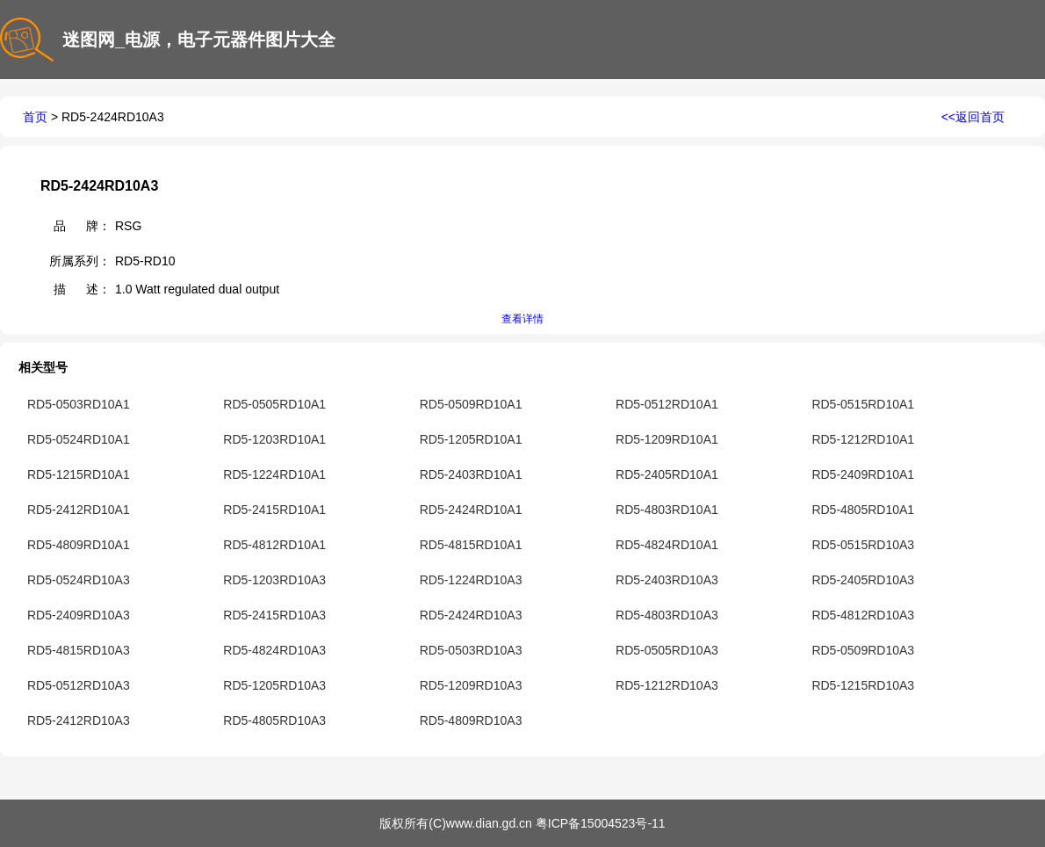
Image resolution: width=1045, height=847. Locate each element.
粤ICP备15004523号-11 (601, 823)
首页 (35, 117)
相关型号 (43, 367)
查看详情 (522, 319)
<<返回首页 (973, 117)
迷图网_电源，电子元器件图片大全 (201, 39)
